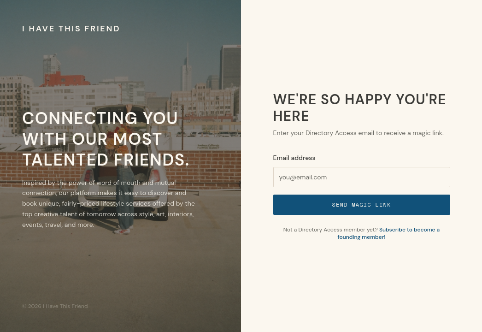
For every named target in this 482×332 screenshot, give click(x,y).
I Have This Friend (71, 28)
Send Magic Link (361, 204)
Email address (294, 158)
